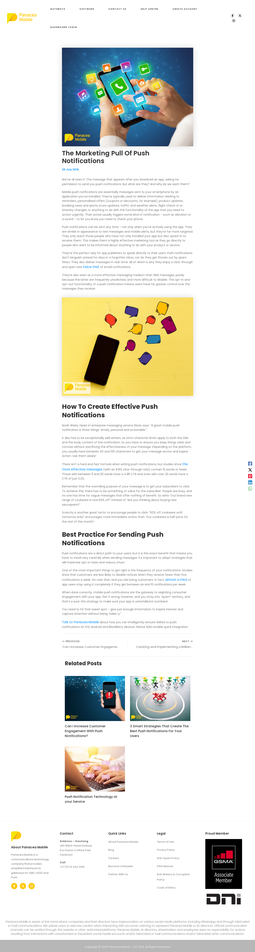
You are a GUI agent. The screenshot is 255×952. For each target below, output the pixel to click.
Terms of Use (165, 839)
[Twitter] (23, 884)
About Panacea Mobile (123, 839)
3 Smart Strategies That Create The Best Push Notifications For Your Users (159, 729)
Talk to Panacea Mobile (78, 619)
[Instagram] (232, 20)
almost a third (175, 578)
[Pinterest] (250, 476)
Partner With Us (118, 870)
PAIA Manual (165, 862)
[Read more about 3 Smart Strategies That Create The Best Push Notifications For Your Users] (160, 696)
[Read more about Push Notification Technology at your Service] (95, 767)
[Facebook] (231, 15)
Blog (111, 847)
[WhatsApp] (250, 488)
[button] (56, 9)
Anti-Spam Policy (168, 855)
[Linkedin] (250, 482)
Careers (113, 855)
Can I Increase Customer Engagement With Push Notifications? (85, 729)
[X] (238, 15)
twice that (90, 267)
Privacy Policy (166, 847)
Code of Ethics (166, 883)
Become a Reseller (120, 862)
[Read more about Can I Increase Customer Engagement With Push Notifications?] (95, 696)
